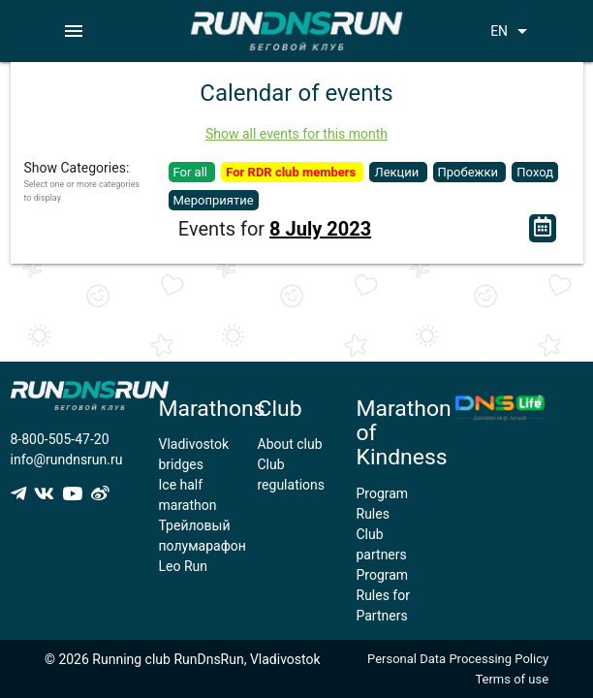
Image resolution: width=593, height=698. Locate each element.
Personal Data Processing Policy (457, 658)
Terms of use (511, 679)
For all (192, 172)
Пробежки (470, 172)
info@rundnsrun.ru (67, 459)
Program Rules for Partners (383, 595)
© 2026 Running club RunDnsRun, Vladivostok (183, 659)
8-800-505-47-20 (60, 439)
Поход (534, 172)
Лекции (397, 172)
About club (290, 444)
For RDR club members (292, 172)
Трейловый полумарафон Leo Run (202, 546)
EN (512, 31)
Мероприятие (213, 200)
